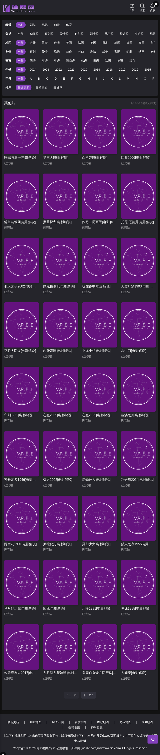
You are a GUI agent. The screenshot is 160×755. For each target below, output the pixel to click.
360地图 (147, 722)
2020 (84, 69)
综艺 (45, 24)
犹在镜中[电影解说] (96, 286)
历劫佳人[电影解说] (96, 479)
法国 (81, 42)
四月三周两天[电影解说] (99, 222)
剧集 (33, 24)
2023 (45, 69)
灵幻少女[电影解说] (96, 544)
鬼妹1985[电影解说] (135, 608)
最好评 (58, 87)
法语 (108, 60)
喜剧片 (49, 33)
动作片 (34, 33)
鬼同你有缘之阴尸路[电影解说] (99, 673)
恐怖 (57, 51)
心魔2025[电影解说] (96, 415)
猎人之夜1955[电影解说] (138, 544)
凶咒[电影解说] (54, 608)
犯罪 (129, 51)
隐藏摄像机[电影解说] (59, 286)
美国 (69, 42)
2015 (147, 69)
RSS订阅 (58, 722)
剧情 (93, 51)
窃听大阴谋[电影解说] (20, 350)
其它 (132, 60)
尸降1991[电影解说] (96, 608)
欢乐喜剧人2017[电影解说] (21, 673)
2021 (71, 69)
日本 (105, 42)
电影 (21, 24)
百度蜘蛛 (80, 722)
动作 (69, 51)
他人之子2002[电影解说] (21, 286)
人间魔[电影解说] (133, 673)
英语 (45, 60)
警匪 (117, 51)
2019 (97, 69)
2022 (58, 69)
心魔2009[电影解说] (57, 415)
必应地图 (125, 722)
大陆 (33, 42)
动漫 (57, 24)
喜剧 (33, 51)
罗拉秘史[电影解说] (57, 544)
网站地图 (35, 722)
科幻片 (79, 33)
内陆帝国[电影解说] (57, 350)
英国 (93, 42)
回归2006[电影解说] (135, 157)
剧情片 (94, 33)
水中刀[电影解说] (133, 350)
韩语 (84, 60)
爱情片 (64, 33)
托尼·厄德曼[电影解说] (137, 222)
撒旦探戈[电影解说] (57, 222)
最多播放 (41, 87)
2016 (135, 69)
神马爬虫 (96, 727)
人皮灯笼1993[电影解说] (138, 286)
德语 (120, 60)
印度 (153, 42)
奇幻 (153, 51)
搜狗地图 (74, 727)
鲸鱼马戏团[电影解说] (20, 222)
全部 (21, 33)
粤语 (57, 60)
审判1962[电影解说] (18, 415)
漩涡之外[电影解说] (135, 415)
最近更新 (23, 87)
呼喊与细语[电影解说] (20, 157)
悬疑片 (124, 33)
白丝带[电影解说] (94, 157)
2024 (33, 69)
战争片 (109, 33)
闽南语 (70, 60)
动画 (141, 51)
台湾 (57, 42)
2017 (122, 69)
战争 (105, 51)
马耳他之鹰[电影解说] (20, 608)
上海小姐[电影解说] (96, 350)
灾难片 (139, 33)
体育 (69, 24)
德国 (129, 42)
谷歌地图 (103, 722)
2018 (109, 69)
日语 (96, 60)
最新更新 (13, 722)
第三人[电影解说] (55, 157)
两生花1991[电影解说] (20, 544)
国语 (33, 60)
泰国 (141, 42)
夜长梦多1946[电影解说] (21, 479)
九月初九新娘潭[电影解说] (60, 673)
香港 (45, 42)
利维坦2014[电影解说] (137, 479)
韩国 (117, 42)
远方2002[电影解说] (57, 479)
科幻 (81, 51)
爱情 (45, 51)
